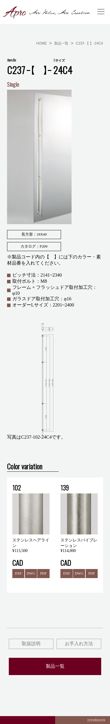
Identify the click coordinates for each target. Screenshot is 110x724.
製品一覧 (61, 43)
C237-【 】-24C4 (89, 43)
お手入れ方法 (79, 643)
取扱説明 (31, 643)
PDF (43, 573)
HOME (41, 43)
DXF (18, 573)
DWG (31, 573)
